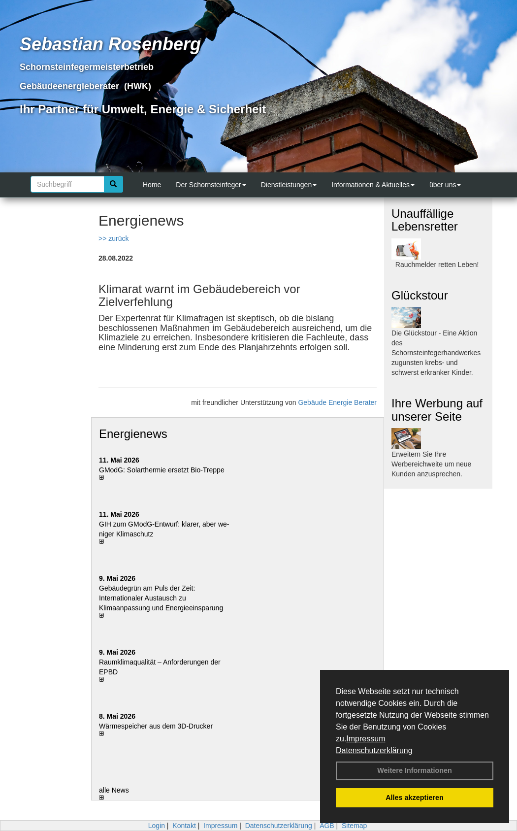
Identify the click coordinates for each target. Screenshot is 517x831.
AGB (327, 826)
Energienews (133, 433)
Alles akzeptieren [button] (415, 797)
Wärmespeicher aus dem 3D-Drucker (156, 726)
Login (156, 826)
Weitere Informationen (414, 770)
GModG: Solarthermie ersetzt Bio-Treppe (162, 470)
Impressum (365, 738)
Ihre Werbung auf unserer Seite (437, 410)
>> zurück (113, 238)
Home (152, 185)
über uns (445, 185)
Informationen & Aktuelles (373, 185)
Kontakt (183, 826)
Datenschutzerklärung (374, 750)
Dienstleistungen (289, 185)
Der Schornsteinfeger (211, 185)
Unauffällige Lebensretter (424, 220)
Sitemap (354, 826)
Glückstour (419, 295)
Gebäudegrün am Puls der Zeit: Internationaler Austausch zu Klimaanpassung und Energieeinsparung (161, 598)
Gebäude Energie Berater (337, 402)
